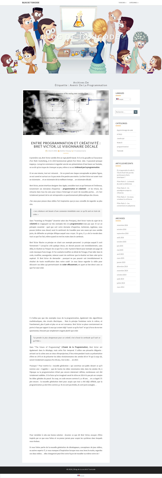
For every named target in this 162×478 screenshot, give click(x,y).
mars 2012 (120, 287)
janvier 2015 (121, 262)
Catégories (133, 3)
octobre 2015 (121, 242)
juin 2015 (120, 246)
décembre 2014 (122, 266)
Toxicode (122, 3)
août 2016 (120, 237)
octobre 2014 (121, 275)
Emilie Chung (65, 151)
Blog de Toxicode (30, 2)
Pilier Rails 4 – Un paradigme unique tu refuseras (124, 190)
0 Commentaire (80, 151)
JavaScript (120, 138)
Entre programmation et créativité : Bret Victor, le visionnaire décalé (66, 144)
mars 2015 (120, 258)
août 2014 (120, 279)
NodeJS (119, 143)
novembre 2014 (122, 271)
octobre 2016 (121, 229)
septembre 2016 (122, 233)
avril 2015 (120, 254)
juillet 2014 (121, 283)
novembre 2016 (122, 225)
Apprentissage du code (125, 130)
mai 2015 (120, 250)
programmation (123, 147)
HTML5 (119, 134)
